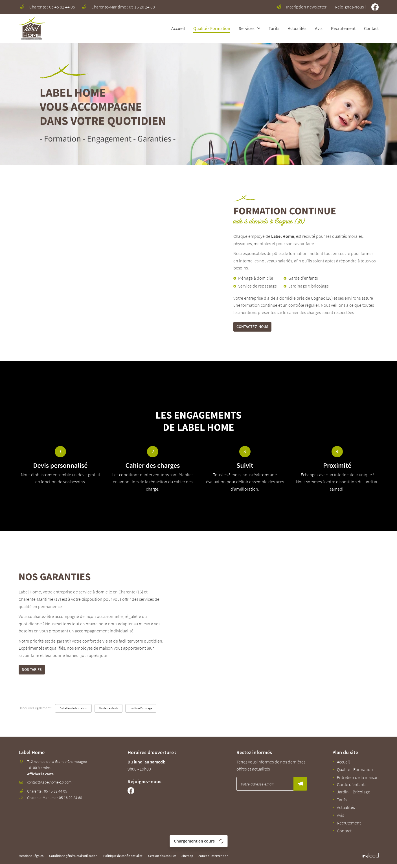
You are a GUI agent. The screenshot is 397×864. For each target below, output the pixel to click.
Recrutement (343, 28)
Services (247, 28)
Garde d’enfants (116, 712)
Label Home (282, 236)
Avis (319, 28)
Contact (371, 28)
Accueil (178, 28)
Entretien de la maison (76, 712)
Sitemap (213, 856)
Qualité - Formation (211, 28)
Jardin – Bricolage (152, 712)
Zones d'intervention (242, 856)
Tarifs (274, 28)
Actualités (297, 28)
